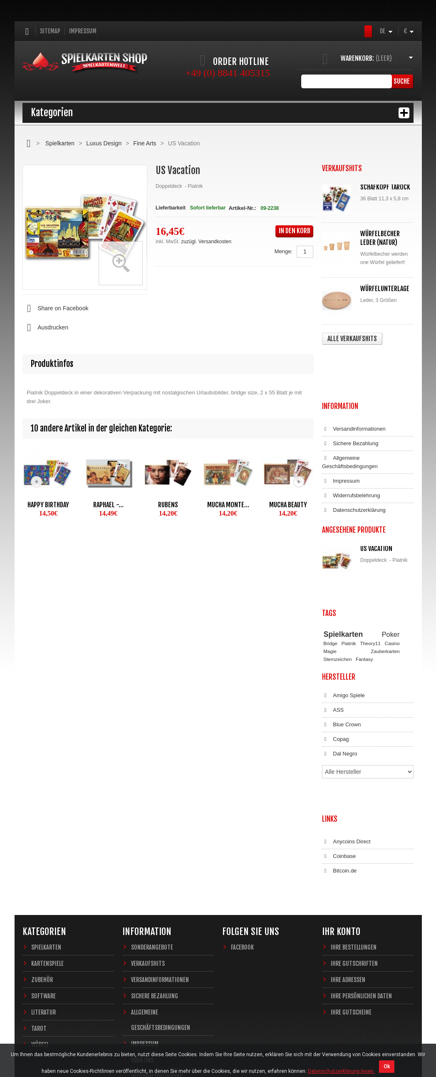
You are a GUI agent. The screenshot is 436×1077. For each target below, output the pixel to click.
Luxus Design (103, 143)
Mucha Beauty (288, 505)
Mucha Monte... (228, 505)
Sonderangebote (152, 841)
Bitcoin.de (339, 773)
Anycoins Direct (346, 744)
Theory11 (370, 573)
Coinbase (339, 758)
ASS (333, 639)
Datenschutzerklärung (354, 460)
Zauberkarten (385, 580)
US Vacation (376, 499)
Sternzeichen (337, 588)
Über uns (142, 954)
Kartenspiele (47, 857)
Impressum (83, 31)
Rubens (168, 505)
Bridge (330, 573)
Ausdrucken (45, 328)
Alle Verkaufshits (352, 338)
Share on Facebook (55, 308)
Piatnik (349, 573)
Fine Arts (144, 143)
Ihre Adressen (348, 874)
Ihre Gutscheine (351, 906)
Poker (391, 563)
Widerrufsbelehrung (351, 446)
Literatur (43, 906)
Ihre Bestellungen (354, 841)
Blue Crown (341, 654)
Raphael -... (108, 505)
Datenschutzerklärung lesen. (341, 1071)
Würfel (40, 938)
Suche (401, 81)
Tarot (39, 922)
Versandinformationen (354, 379)
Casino (391, 573)
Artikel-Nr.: (242, 208)
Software (43, 890)
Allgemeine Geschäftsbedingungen (350, 412)
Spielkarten (59, 143)
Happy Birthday (48, 505)
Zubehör (42, 874)
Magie (330, 580)
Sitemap (50, 31)
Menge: (283, 251)
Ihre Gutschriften (354, 857)
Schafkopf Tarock (385, 187)
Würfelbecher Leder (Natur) (380, 238)
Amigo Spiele (343, 625)
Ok (387, 1067)
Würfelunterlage (384, 288)
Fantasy (364, 588)
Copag (335, 669)
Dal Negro (339, 683)
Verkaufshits (148, 857)
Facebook (242, 841)
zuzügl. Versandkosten (206, 241)
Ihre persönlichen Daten (361, 890)
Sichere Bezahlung (350, 394)
